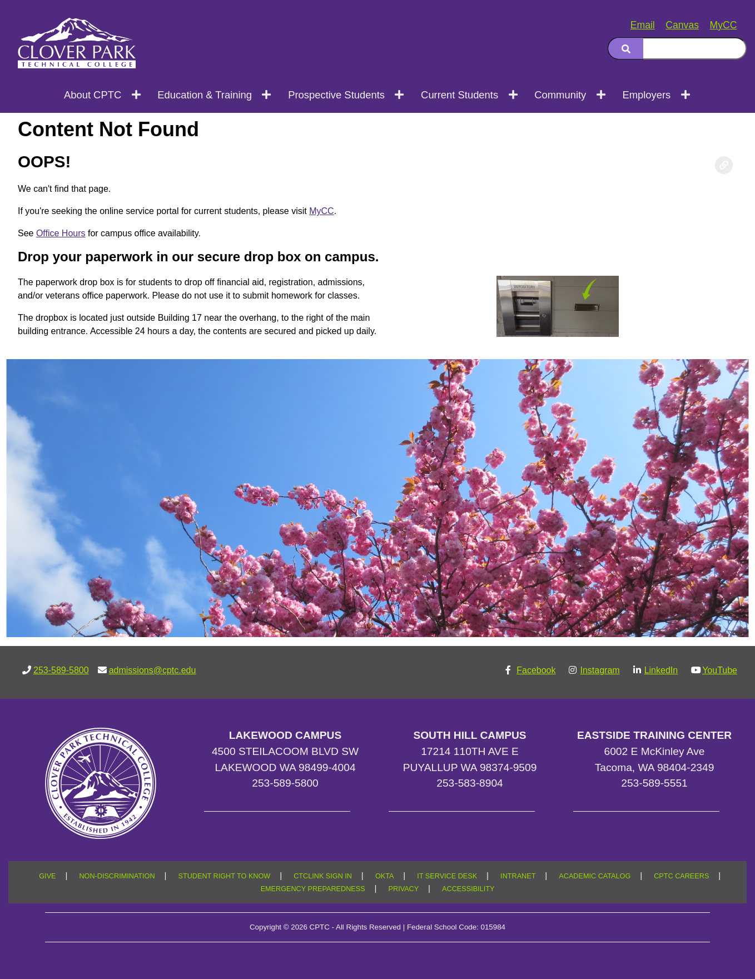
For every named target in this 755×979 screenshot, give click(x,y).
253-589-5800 (61, 670)
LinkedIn (661, 670)
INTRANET (517, 876)
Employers (646, 95)
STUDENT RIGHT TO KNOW (224, 876)
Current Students (459, 95)
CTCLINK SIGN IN (323, 876)
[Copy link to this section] (724, 165)
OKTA (384, 876)
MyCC (723, 25)
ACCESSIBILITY (468, 889)
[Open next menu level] (136, 95)
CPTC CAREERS (681, 876)
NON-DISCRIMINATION (117, 876)
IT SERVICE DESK (447, 876)
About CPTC (92, 95)
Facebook (535, 670)
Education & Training (204, 95)
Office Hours (61, 233)
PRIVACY (404, 889)
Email (642, 25)
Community (560, 95)
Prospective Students (336, 95)
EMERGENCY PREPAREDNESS (313, 889)
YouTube (719, 670)
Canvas (682, 25)
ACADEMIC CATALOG (594, 876)
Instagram (599, 670)
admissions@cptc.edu (152, 670)
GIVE (47, 876)
